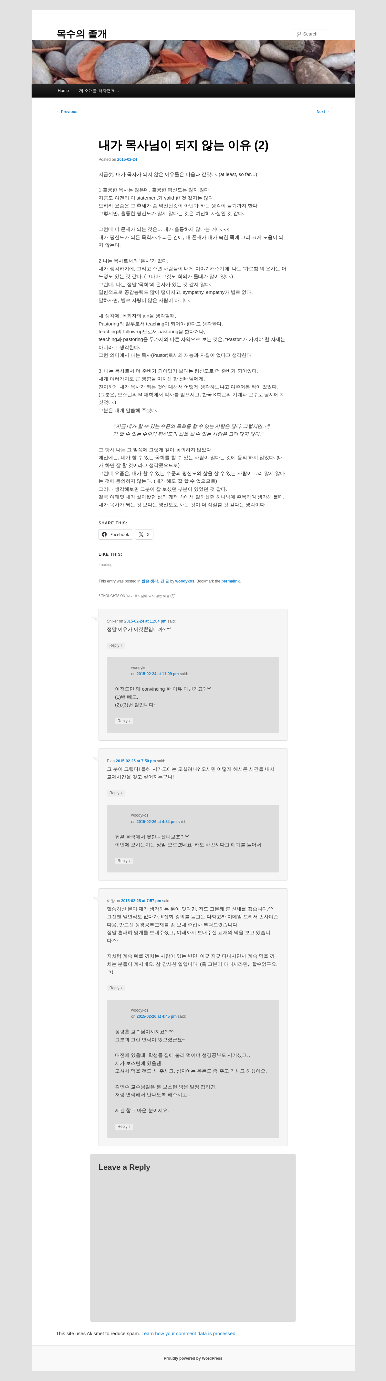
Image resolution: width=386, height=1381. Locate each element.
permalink (231, 581)
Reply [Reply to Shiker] (116, 646)
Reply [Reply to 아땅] (116, 988)
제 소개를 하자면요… (99, 90)
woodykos (184, 581)
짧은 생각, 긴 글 (155, 581)
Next (323, 111)
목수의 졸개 (81, 33)
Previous (67, 111)
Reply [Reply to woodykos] (124, 721)
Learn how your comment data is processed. (189, 1333)
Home (63, 90)
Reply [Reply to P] (116, 793)
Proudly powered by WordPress (193, 1358)
